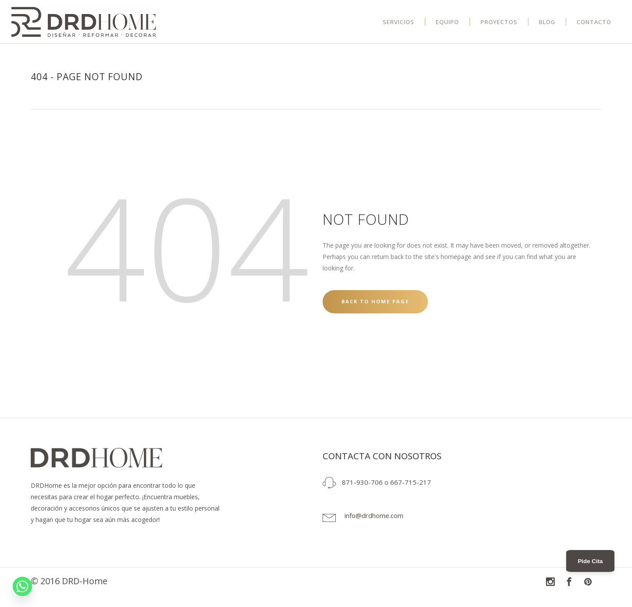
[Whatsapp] (22, 586)
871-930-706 (362, 482)
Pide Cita (590, 561)
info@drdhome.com (374, 515)
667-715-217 (410, 482)
